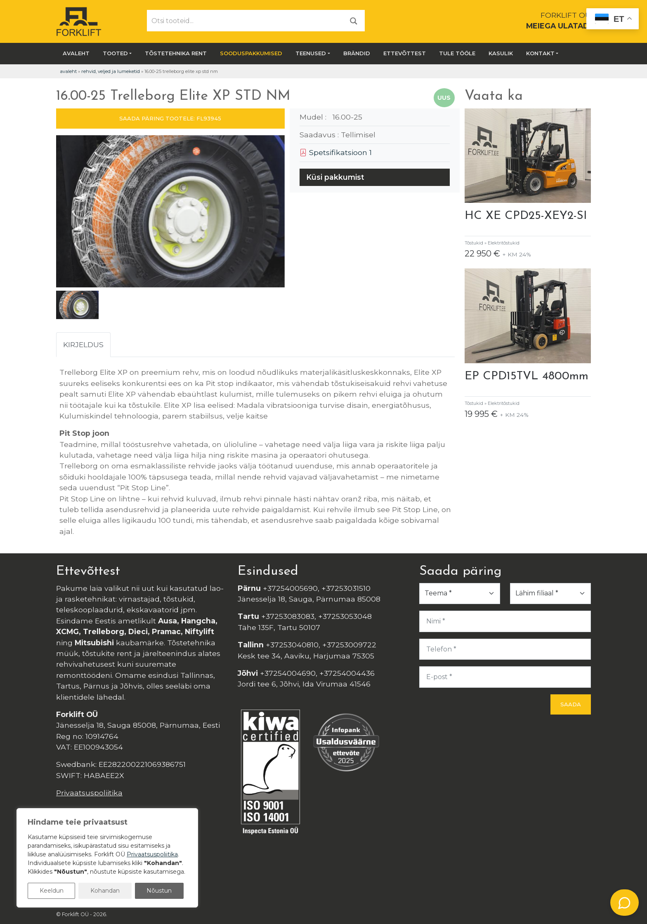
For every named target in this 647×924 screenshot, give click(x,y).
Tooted (115, 53)
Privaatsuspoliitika (89, 792)
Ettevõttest (404, 53)
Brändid (356, 53)
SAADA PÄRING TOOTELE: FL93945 (170, 118)
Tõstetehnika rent (176, 53)
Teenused (310, 53)
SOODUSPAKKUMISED (251, 53)
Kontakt (540, 53)
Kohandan (105, 890)
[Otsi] (353, 20)
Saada (570, 704)
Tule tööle (457, 53)
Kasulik (501, 53)
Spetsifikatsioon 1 (336, 152)
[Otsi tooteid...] (245, 20)
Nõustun (159, 890)
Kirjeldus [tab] (83, 344)
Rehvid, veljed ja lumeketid (110, 71)
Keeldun (52, 890)
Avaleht (76, 53)
